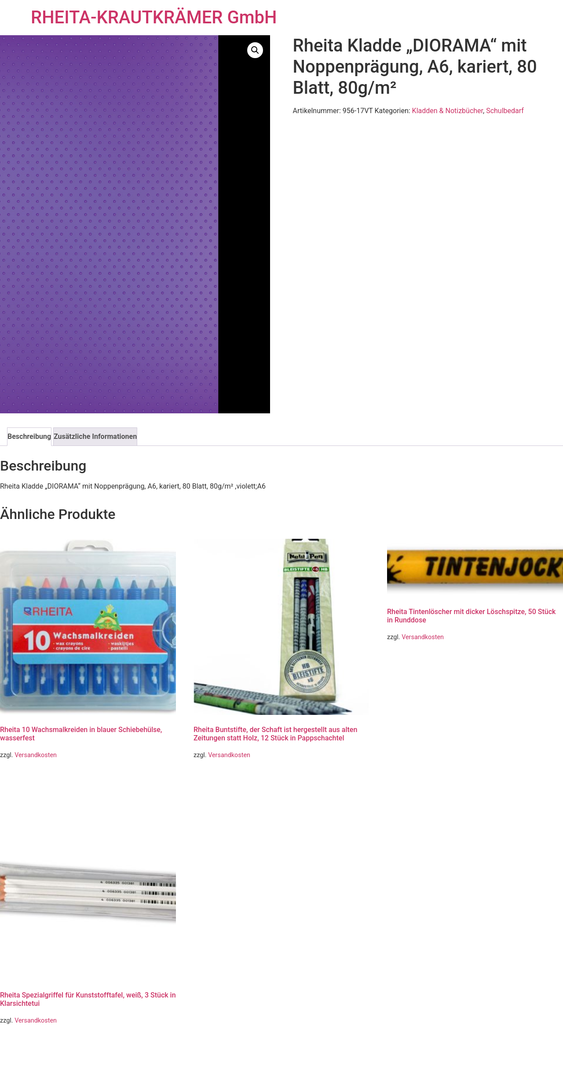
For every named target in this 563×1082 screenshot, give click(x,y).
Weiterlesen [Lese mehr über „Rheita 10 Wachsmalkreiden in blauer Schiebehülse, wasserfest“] (25, 778)
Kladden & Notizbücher (447, 111)
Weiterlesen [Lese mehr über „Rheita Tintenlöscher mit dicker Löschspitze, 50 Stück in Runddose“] (412, 660)
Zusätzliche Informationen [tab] (95, 436)
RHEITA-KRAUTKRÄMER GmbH (154, 17)
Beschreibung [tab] (29, 436)
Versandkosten (36, 755)
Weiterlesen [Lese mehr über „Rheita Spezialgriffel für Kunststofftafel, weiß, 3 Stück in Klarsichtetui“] (25, 1044)
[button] (255, 50)
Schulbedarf (505, 111)
